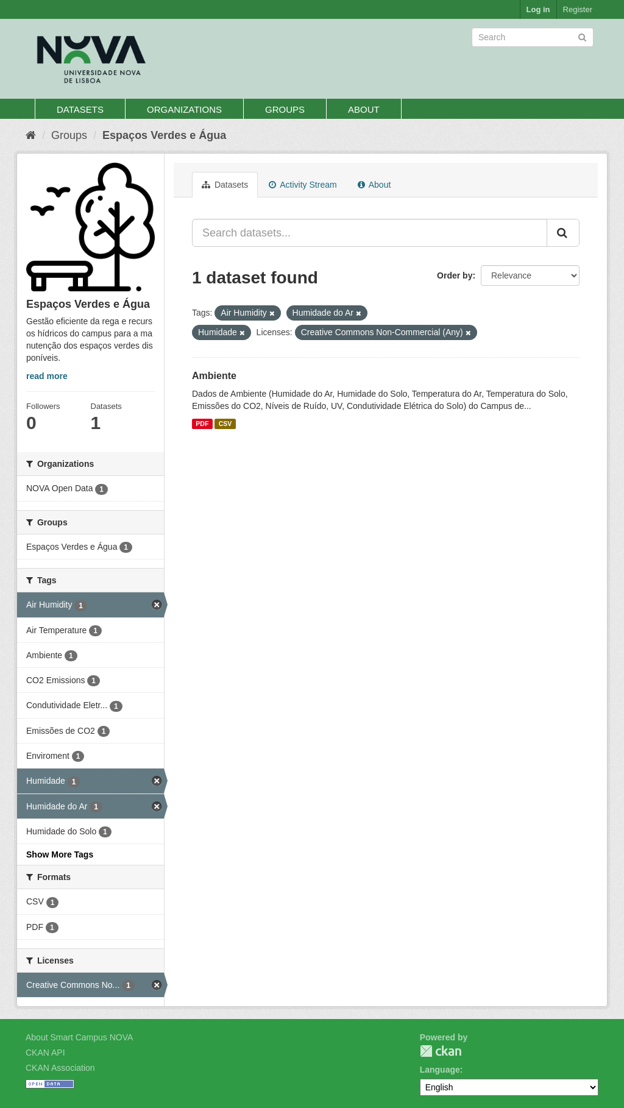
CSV (225, 423)
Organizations (184, 109)
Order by (454, 275)
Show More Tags (59, 854)
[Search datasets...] (369, 233)
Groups (285, 109)
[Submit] (582, 36)
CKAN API (45, 1052)
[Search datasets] (533, 37)
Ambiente (214, 376)
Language (440, 1069)
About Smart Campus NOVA (79, 1037)
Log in (538, 9)
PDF (202, 423)
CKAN (440, 1051)
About (364, 109)
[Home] (31, 135)
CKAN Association (60, 1068)
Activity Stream (302, 185)
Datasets (80, 109)
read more (47, 376)
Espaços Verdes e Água (164, 135)
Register (577, 9)
